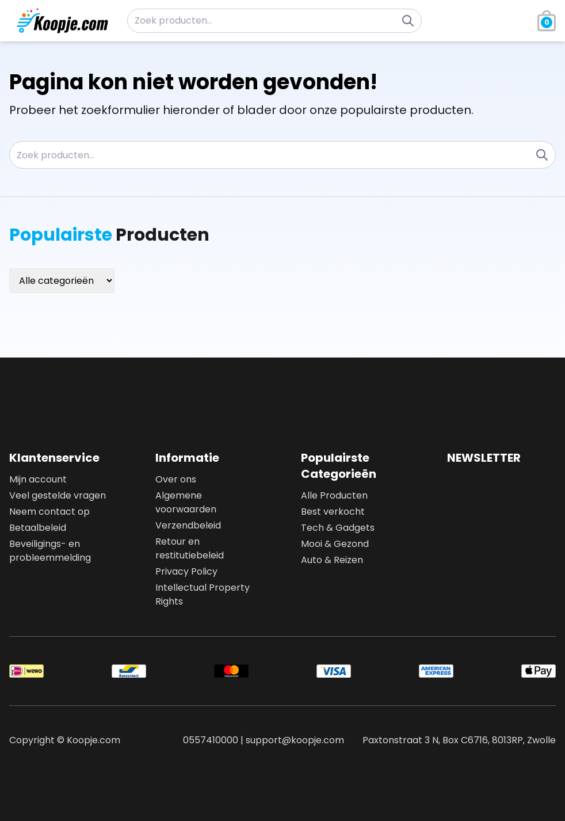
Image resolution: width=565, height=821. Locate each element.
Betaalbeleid (37, 527)
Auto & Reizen (332, 560)
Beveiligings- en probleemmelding (50, 550)
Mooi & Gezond (335, 543)
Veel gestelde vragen (57, 495)
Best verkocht (333, 511)
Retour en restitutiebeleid (189, 548)
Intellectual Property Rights (202, 594)
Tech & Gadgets (338, 527)
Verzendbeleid (188, 525)
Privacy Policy (186, 571)
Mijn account (38, 479)
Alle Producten (334, 495)
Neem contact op (49, 511)
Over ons (175, 479)
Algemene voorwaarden (185, 502)
